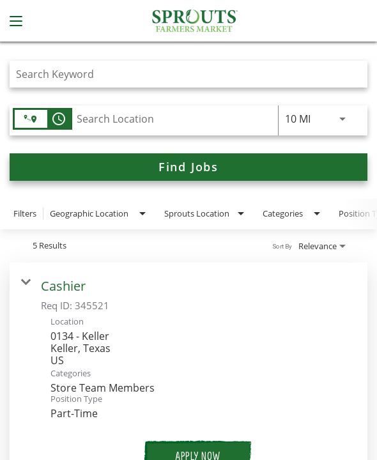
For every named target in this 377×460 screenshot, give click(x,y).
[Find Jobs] (188, 167)
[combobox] (182, 74)
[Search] (188, 167)
